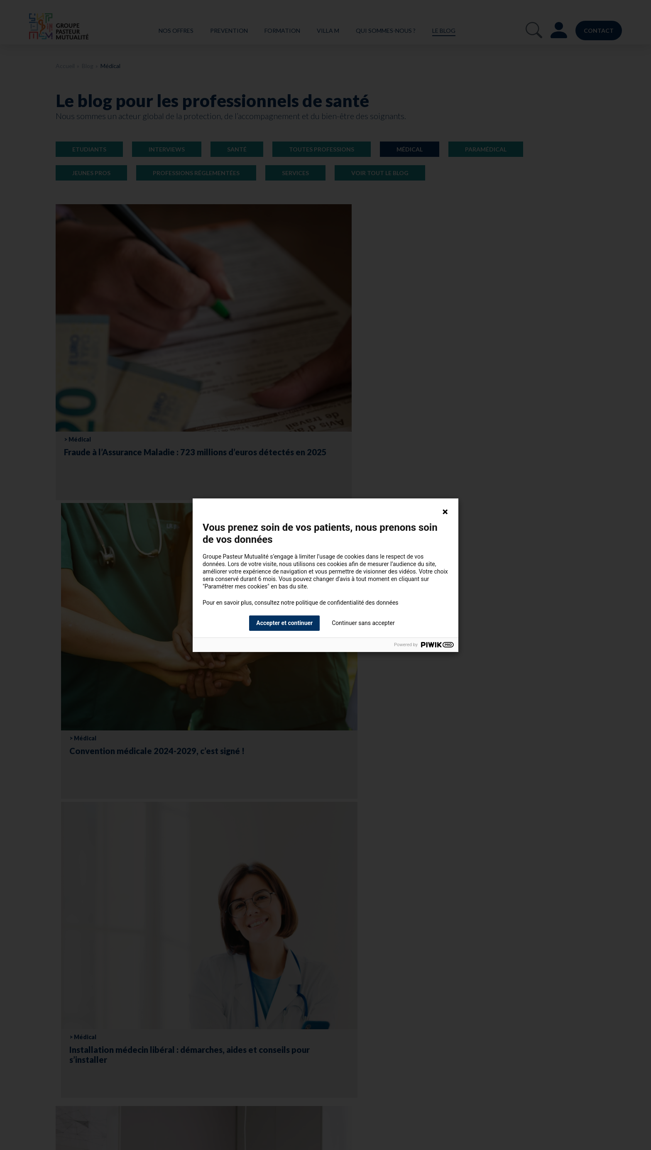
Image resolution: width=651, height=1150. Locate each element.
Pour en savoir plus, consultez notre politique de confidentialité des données (301, 602)
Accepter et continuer (284, 623)
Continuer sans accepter (363, 623)
